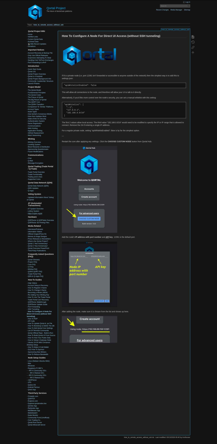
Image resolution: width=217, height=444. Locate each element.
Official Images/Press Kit (37, 234)
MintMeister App (34, 411)
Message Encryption (35, 163)
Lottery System (33, 211)
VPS (29, 382)
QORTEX (31, 399)
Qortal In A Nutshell (35, 76)
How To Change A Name (37, 290)
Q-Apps (31, 191)
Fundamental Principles (37, 93)
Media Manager (176, 10)
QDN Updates (33, 188)
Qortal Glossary (34, 260)
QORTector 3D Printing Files (38, 223)
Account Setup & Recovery (38, 285)
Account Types (33, 109)
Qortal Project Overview (37, 74)
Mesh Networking (34, 135)
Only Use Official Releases (38, 55)
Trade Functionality (35, 174)
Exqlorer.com (33, 401)
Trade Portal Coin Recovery (38, 300)
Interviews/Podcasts (35, 229)
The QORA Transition (36, 104)
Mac (29, 363)
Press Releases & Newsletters (39, 239)
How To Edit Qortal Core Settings (40, 328)
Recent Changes (162, 10)
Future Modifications (35, 152)
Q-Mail (30, 161)
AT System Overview (35, 209)
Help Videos (32, 283)
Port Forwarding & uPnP (37, 63)
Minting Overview (34, 142)
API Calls (31, 321)
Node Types (32, 112)
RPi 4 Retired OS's (37, 373)
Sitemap (187, 10)
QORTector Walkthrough (37, 302)
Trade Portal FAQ (34, 274)
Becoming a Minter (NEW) (37, 293)
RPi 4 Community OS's (37, 371)
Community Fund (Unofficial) (38, 418)
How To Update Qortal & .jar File (40, 323)
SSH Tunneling (33, 309)
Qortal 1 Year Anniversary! (37, 244)
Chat (29, 158)
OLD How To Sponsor (36, 350)
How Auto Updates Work (37, 116)
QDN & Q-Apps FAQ (35, 276)
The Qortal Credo (34, 95)
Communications (34, 126)
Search (189, 6)
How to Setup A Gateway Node (39, 340)
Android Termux (34, 387)
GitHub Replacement (36, 133)
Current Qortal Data (35, 39)
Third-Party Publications (37, 251)
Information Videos (35, 232)
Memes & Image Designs (37, 236)
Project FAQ (32, 262)
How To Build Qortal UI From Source (41, 335)
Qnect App (32, 390)
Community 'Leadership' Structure (40, 81)
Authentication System (36, 121)
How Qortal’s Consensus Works (40, 114)
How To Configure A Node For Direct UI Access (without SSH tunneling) (39, 314)
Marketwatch (32, 413)
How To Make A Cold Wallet (38, 347)
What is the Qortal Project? (38, 241)
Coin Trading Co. (34, 420)
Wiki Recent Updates (38, 44)
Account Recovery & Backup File (40, 53)
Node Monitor (33, 415)
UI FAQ (30, 267)
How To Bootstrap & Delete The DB (41, 326)
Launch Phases (33, 83)
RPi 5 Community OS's (37, 375)
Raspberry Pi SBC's (35, 368)
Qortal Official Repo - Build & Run (40, 333)
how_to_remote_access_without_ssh (49, 25)
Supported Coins (34, 179)
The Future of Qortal (35, 97)
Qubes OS (32, 385)
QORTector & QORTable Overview (41, 220)
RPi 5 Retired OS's (37, 378)
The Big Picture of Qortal (37, 100)
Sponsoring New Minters (37, 352)
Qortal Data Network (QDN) (38, 186)
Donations (31, 46)
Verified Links (33, 37)
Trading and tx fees (35, 177)
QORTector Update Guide (37, 304)
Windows (31, 366)
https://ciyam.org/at (35, 213)
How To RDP (33, 319)
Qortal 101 (32, 72)
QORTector (32, 380)
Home (30, 34)
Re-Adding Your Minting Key (38, 295)
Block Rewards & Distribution (39, 147)
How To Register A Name (37, 288)
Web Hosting (33, 128)
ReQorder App (33, 408)
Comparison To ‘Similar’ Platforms (40, 107)
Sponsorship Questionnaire (38, 149)
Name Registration (35, 123)
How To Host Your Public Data (39, 338)
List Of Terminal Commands (38, 331)
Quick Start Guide (34, 69)
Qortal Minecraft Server (36, 425)
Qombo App (32, 406)
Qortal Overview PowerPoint (38, 248)
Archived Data (33, 42)
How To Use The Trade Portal (39, 297)
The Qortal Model (34, 90)
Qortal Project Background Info (39, 79)
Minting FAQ (32, 269)
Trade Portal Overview (36, 172)
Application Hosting (35, 131)
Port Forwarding (34, 307)
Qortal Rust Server (35, 422)
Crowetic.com (33, 396)
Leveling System (34, 145)
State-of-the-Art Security (37, 119)
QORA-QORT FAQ (35, 272)
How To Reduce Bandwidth (38, 354)
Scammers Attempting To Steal (39, 58)
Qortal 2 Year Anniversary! (37, 246)
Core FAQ (31, 264)
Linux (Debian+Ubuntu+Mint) (39, 361)
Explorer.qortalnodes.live (37, 403)
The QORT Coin (34, 102)
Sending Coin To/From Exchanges (41, 60)
